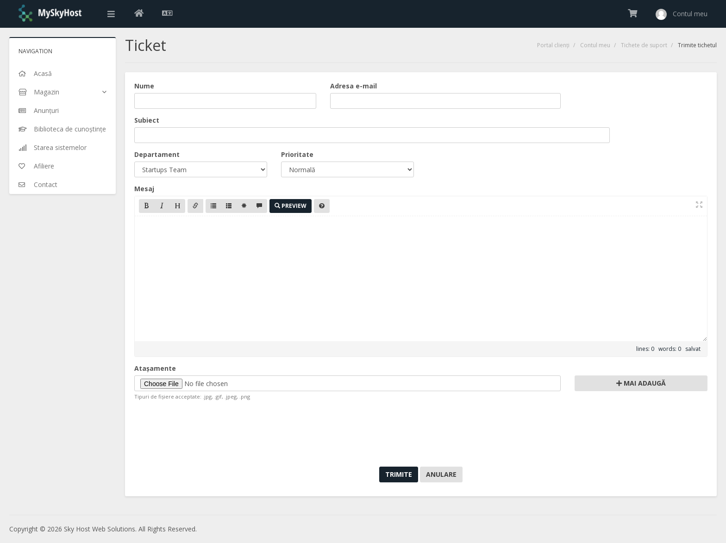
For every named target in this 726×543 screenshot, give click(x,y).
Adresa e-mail (353, 85)
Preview (291, 206)
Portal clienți (553, 45)
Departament (157, 154)
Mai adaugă (641, 383)
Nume (144, 85)
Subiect (146, 120)
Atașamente (155, 368)
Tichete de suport (644, 45)
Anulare (441, 474)
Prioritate (297, 154)
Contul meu (595, 45)
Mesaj (144, 188)
